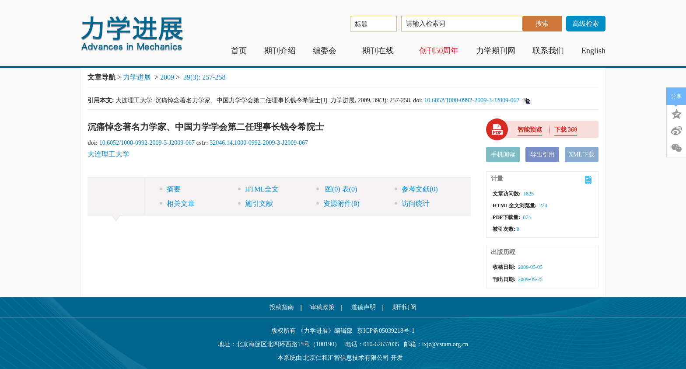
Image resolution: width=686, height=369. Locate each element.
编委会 (329, 50)
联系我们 (548, 50)
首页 (239, 50)
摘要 (170, 189)
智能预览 (530, 129)
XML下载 (582, 154)
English (593, 50)
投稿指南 (282, 307)
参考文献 (416, 189)
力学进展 (137, 77)
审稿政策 (322, 307)
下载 (566, 129)
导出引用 (542, 154)
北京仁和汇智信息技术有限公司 (346, 358)
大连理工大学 (109, 154)
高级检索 (586, 23)
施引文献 (255, 203)
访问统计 (412, 203)
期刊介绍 (280, 50)
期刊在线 (382, 50)
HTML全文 (258, 189)
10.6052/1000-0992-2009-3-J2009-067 (471, 100)
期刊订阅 (404, 307)
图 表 (336, 189)
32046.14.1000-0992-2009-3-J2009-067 (259, 142)
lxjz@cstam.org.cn (445, 344)
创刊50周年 (438, 50)
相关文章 (177, 203)
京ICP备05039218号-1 (384, 330)
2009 (167, 77)
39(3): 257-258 (204, 77)
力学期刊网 (495, 50)
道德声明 (363, 307)
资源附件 (338, 203)
